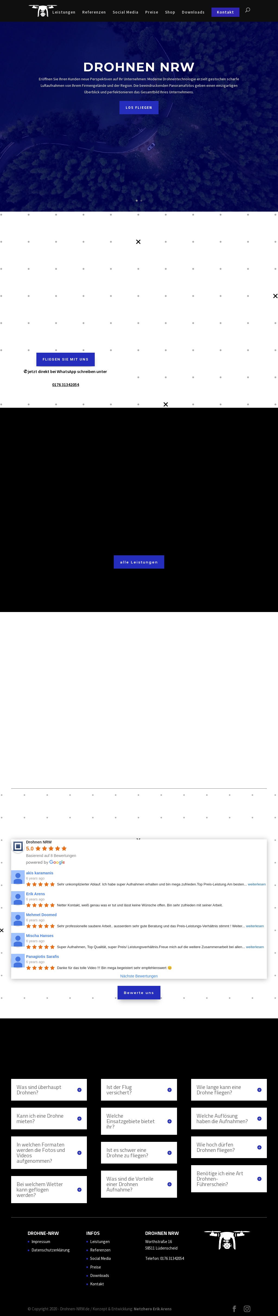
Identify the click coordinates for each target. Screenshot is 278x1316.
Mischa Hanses (39, 935)
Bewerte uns (139, 992)
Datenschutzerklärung (50, 1250)
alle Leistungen (139, 562)
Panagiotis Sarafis (42, 956)
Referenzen (94, 12)
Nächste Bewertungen (139, 976)
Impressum (40, 1241)
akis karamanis (39, 873)
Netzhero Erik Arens (153, 1308)
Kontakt (225, 12)
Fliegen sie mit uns (66, 359)
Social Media (125, 12)
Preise (151, 12)
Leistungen (63, 12)
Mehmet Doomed (41, 915)
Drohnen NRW (139, 67)
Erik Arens (35, 894)
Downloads (193, 12)
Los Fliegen (139, 107)
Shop (170, 12)
